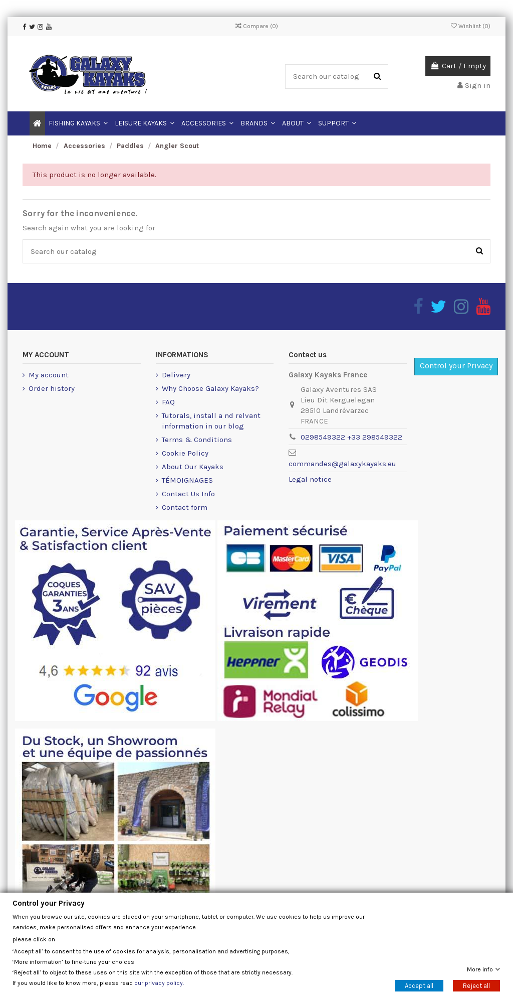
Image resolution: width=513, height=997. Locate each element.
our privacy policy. (159, 982)
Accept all (419, 985)
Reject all (476, 985)
